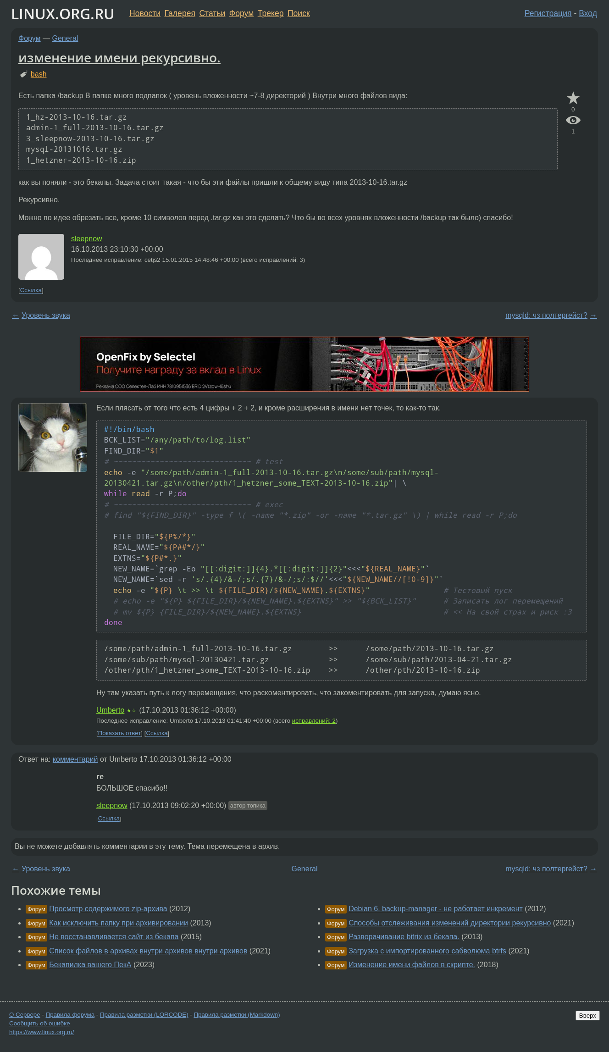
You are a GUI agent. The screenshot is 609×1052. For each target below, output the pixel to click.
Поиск (299, 13)
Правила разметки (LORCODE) (144, 1014)
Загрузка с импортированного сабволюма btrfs (427, 951)
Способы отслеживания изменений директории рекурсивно (450, 923)
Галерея (180, 13)
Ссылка (31, 290)
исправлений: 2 (314, 720)
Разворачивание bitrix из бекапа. (404, 937)
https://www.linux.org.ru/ (41, 1032)
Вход (588, 13)
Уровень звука (46, 315)
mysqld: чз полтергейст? (546, 315)
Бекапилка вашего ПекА (90, 965)
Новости (145, 13)
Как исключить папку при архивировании (118, 923)
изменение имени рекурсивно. (119, 57)
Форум (241, 13)
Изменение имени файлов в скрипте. (412, 965)
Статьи (212, 13)
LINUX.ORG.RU (63, 13)
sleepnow (86, 239)
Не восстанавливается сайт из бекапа (113, 937)
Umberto (110, 710)
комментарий (75, 759)
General (65, 38)
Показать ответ (119, 733)
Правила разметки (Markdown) (237, 1014)
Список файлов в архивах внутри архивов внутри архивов (148, 951)
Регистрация (548, 13)
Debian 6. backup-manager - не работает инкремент (436, 909)
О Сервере (24, 1014)
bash (39, 74)
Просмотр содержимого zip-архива (108, 909)
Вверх (587, 1015)
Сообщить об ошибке (39, 1023)
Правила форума (70, 1014)
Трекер (271, 13)
